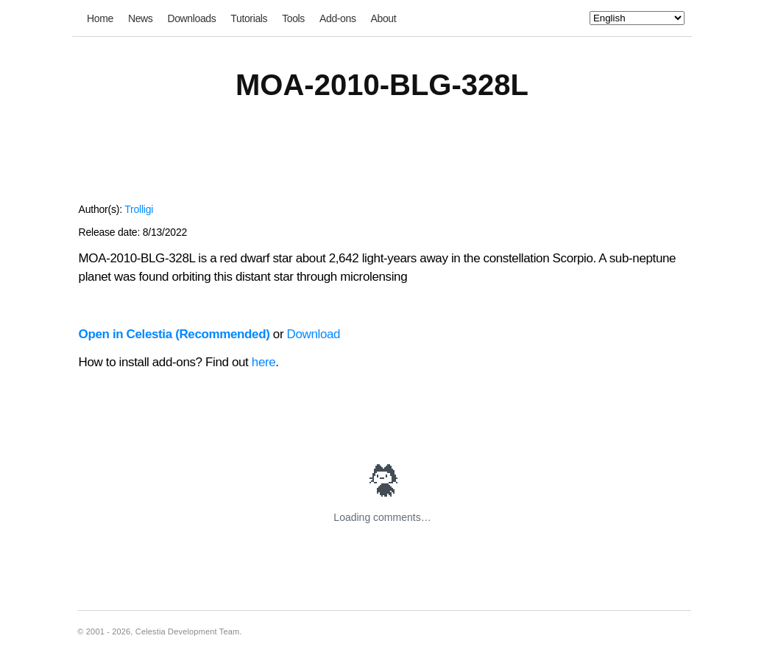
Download (314, 334)
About (384, 18)
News (140, 18)
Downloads (191, 18)
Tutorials (248, 18)
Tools (293, 18)
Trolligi (138, 209)
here (264, 362)
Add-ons (337, 18)
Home (100, 18)
